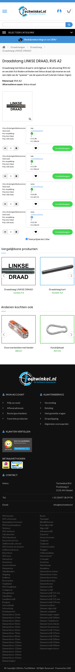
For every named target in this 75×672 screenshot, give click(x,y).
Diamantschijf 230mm (50, 636)
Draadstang (36, 47)
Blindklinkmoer (46, 522)
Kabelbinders (8, 571)
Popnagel (44, 519)
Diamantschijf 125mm (50, 633)
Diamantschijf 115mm (50, 630)
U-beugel (44, 559)
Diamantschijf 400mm (50, 645)
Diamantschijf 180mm (50, 617)
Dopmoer (44, 534)
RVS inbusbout (9, 537)
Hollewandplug (47, 553)
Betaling (49, 408)
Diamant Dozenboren (49, 627)
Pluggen (44, 549)
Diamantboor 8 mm (48, 577)
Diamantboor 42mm (11, 623)
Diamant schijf (46, 590)
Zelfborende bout (10, 549)
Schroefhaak (8, 605)
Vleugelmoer (8, 593)
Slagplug (6, 574)
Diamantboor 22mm (11, 614)
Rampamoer (7, 568)
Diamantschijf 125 (48, 596)
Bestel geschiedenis (17, 413)
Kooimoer (44, 562)
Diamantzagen (8, 661)
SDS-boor (6, 556)
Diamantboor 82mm (11, 636)
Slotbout (6, 528)
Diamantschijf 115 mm (50, 593)
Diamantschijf (46, 586)
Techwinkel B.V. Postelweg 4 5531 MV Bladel (64, 487)
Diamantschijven (47, 605)
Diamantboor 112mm (11, 645)
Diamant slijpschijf (48, 608)
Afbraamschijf (46, 531)
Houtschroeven (47, 537)
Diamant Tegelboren (49, 620)
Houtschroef (46, 556)
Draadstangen (18, 47)
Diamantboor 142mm (11, 654)
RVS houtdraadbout (11, 525)
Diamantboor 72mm (11, 633)
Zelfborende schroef (11, 543)
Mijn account (13, 402)
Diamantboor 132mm (11, 651)
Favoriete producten (17, 418)
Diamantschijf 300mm (50, 639)
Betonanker (7, 580)
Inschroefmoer (9, 565)
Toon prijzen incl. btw (37, 239)
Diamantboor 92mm (11, 639)
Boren (42, 516)
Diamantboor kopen (49, 571)
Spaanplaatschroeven (12, 522)
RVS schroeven (9, 519)
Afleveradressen (15, 408)
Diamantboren (46, 583)
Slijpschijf (44, 528)
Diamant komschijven (49, 623)
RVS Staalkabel (9, 586)
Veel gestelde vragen (55, 413)
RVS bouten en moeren (13, 546)
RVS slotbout (8, 531)
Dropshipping (51, 418)
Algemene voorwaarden (57, 423)
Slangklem (44, 568)
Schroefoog (7, 608)
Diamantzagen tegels (49, 614)
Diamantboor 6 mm (48, 574)
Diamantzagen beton (49, 648)
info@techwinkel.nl (63, 504)
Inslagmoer (7, 590)
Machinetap (45, 565)
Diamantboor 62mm (11, 630)
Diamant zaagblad (48, 611)
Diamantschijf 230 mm (50, 602)
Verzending (50, 402)
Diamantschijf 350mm (50, 642)
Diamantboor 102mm (11, 642)
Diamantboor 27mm (11, 617)
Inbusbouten (8, 534)
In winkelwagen (62, 148)
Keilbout (6, 577)
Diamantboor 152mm (11, 657)
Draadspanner (8, 611)
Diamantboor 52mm (11, 627)
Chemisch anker (47, 546)
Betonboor (7, 553)
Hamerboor (7, 559)
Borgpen (6, 602)
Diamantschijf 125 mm (50, 599)
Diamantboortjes (47, 580)
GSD (69, 668)
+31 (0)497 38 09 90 (62, 497)
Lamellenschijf (8, 599)
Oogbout (44, 540)
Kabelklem (7, 596)
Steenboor (7, 562)
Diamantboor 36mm (11, 620)
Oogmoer (44, 543)
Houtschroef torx (10, 540)
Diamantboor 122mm (11, 648)
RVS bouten (8, 516)
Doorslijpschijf (46, 525)
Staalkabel (7, 583)
